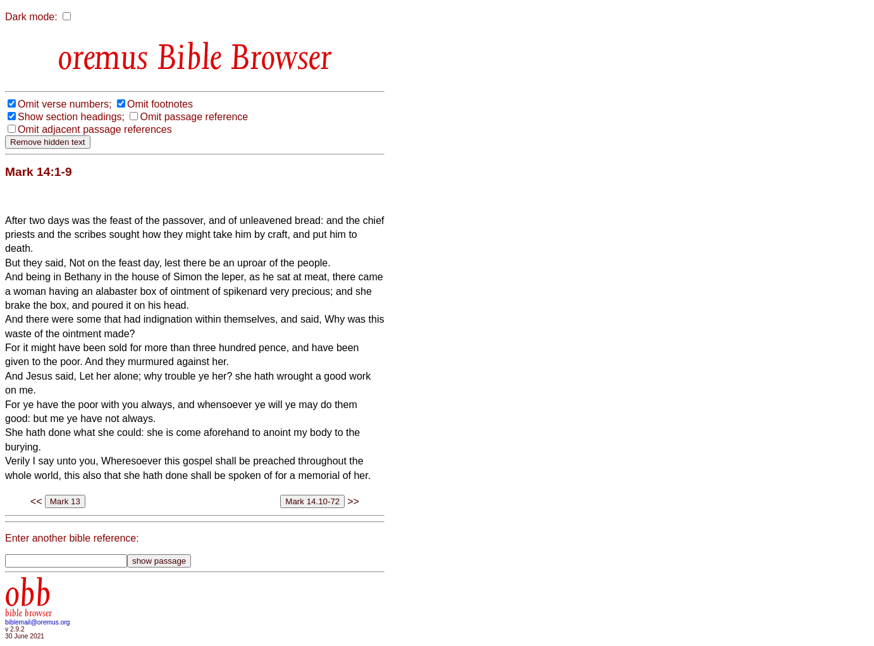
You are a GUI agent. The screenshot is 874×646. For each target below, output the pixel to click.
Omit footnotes (160, 104)
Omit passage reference (194, 116)
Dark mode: (31, 16)
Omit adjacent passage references (95, 129)
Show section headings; (71, 116)
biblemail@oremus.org (37, 622)
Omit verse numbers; (64, 104)
